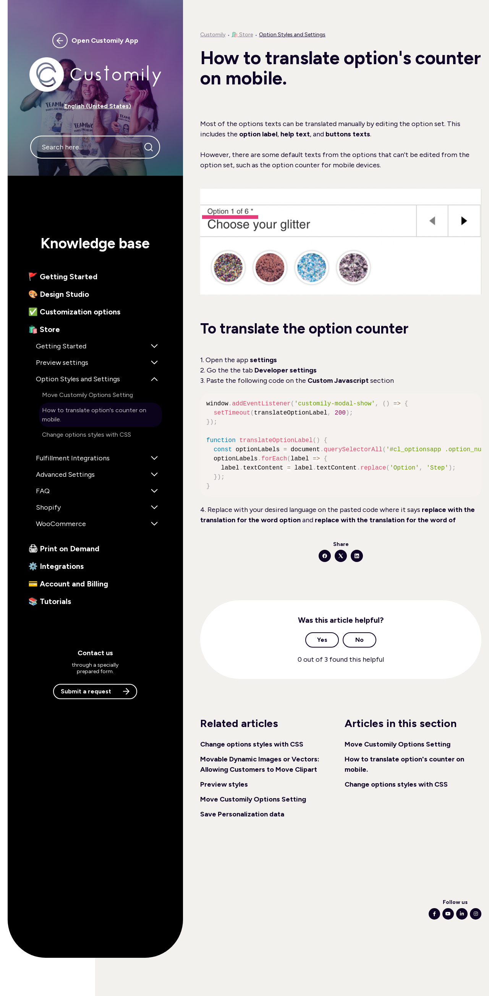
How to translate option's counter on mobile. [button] (94, 414)
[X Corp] (341, 556)
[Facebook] (325, 556)
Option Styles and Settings (292, 34)
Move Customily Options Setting (253, 799)
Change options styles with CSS (251, 744)
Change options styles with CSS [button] (86, 434)
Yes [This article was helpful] (322, 639)
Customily (212, 34)
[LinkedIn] (357, 556)
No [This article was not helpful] (359, 639)
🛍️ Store (242, 34)
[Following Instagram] (475, 914)
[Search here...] (95, 147)
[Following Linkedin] (462, 914)
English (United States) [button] (97, 106)
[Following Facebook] (434, 914)
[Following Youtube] (448, 914)
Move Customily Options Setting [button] (87, 394)
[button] (95, 276)
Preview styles (224, 784)
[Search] (148, 147)
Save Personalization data (242, 814)
